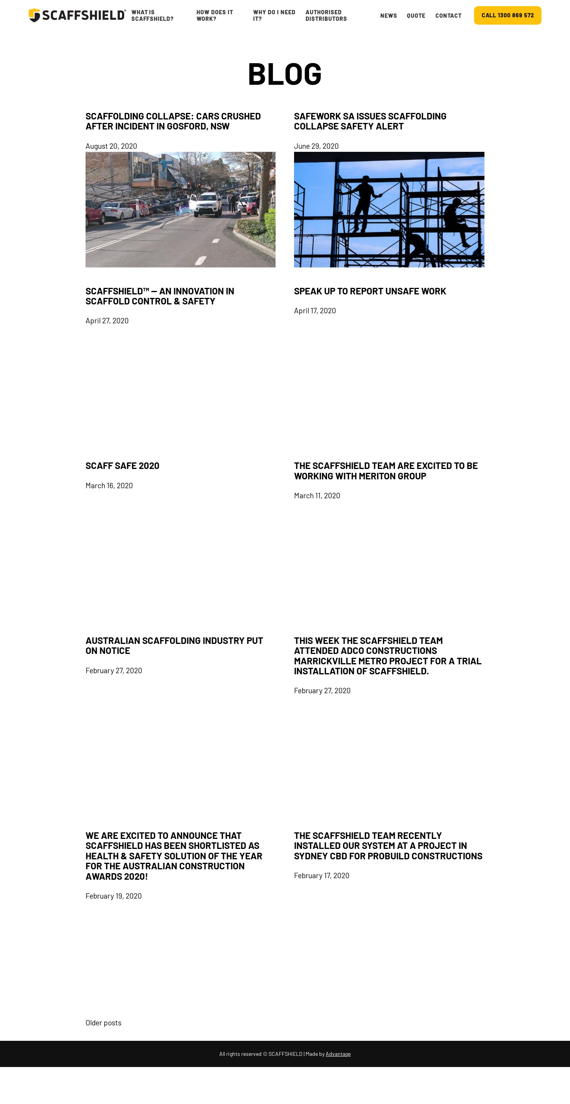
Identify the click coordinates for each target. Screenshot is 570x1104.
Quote (416, 15)
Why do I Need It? (274, 15)
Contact (448, 15)
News (388, 15)
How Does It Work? (215, 15)
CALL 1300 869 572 (508, 15)
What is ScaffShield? (152, 15)
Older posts (103, 1022)
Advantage (338, 1053)
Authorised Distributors (326, 15)
